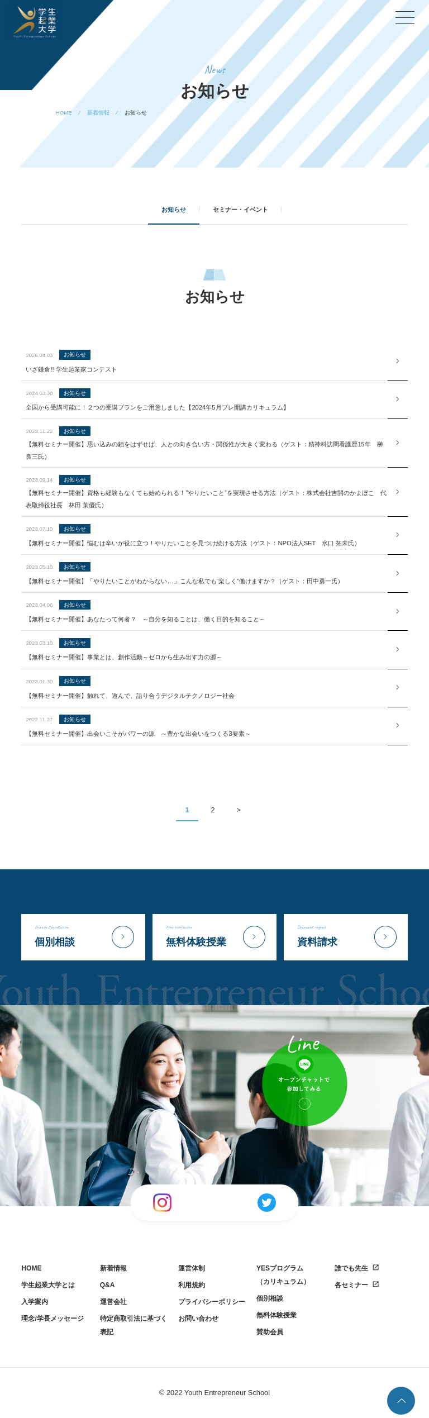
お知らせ (173, 209)
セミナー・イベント (240, 209)
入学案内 (34, 1302)
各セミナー (351, 1285)
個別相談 (269, 1298)
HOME (31, 1268)
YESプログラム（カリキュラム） (283, 1275)
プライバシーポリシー (211, 1302)
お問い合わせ (198, 1318)
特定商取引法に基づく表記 (133, 1325)
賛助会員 (269, 1332)
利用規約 (191, 1285)
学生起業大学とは (48, 1285)
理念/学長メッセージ (52, 1318)
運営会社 (113, 1302)
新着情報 (113, 1268)
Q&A (107, 1285)
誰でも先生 (351, 1268)
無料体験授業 (276, 1315)
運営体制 (191, 1268)
